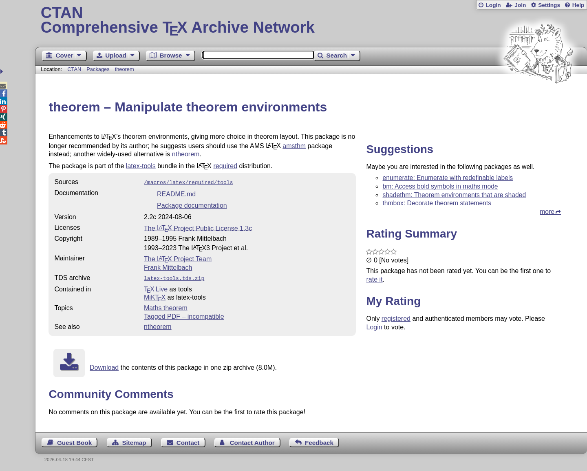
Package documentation (192, 204)
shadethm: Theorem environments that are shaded (454, 194)
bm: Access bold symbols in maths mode (440, 186)
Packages (98, 69)
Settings (549, 5)
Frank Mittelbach (168, 266)
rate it (374, 279)
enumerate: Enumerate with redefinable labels (447, 177)
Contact (188, 441)
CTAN (74, 69)
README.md (176, 193)
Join (520, 5)
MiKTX (155, 295)
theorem (124, 69)
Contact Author (252, 441)
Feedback (319, 441)
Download (104, 365)
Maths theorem (166, 306)
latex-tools (141, 165)
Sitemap (134, 441)
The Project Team (178, 258)
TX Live (156, 287)
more (547, 211)
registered (396, 318)
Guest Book (74, 441)
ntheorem (186, 154)
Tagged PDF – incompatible (184, 314)
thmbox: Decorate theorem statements (436, 203)
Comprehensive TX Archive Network (311, 20)
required (225, 165)
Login (493, 5)
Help (578, 5)
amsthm (294, 145)
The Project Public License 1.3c (198, 227)
